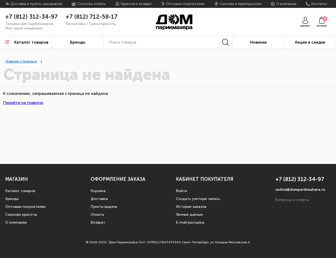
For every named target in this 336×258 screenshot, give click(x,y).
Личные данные (189, 214)
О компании (16, 222)
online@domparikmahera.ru (300, 189)
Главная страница (21, 61)
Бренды (12, 199)
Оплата (97, 214)
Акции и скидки (310, 42)
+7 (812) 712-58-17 (92, 16)
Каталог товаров (20, 191)
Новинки (258, 42)
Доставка (99, 199)
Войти (181, 191)
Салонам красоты (21, 214)
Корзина (98, 191)
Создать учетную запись (198, 199)
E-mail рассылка (190, 222)
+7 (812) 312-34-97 (31, 16)
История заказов (191, 206)
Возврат (98, 222)
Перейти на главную (23, 102)
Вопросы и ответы (292, 200)
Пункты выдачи (104, 206)
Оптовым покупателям (25, 206)
